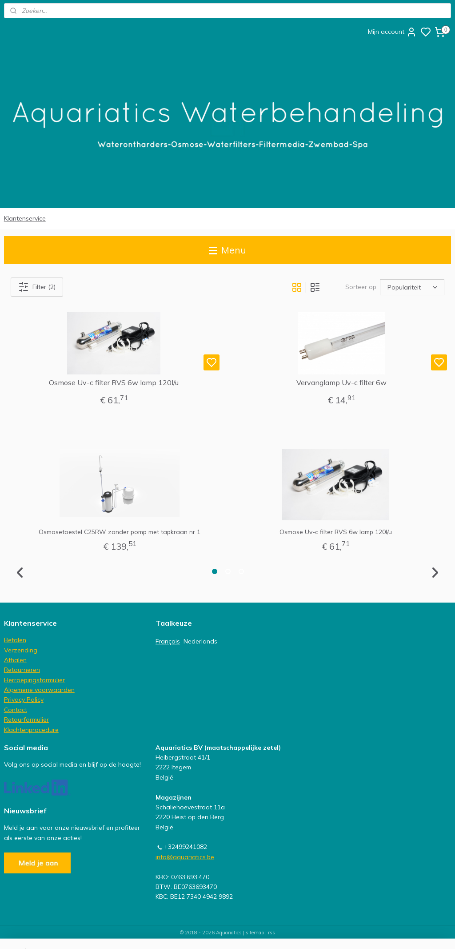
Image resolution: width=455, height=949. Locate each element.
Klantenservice (25, 218)
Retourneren (22, 670)
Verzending (20, 650)
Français (168, 641)
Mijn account (392, 32)
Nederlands (200, 641)
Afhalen (15, 660)
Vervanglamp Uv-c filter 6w (341, 382)
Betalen (15, 640)
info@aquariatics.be (185, 857)
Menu (227, 250)
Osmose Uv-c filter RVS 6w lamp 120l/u (114, 382)
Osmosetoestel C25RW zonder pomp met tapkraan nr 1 (119, 532)
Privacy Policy (24, 700)
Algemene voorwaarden (39, 690)
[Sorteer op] (412, 287)
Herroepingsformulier (34, 680)
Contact (15, 710)
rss (271, 932)
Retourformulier (26, 720)
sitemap (255, 932)
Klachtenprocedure (31, 730)
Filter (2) (37, 286)
